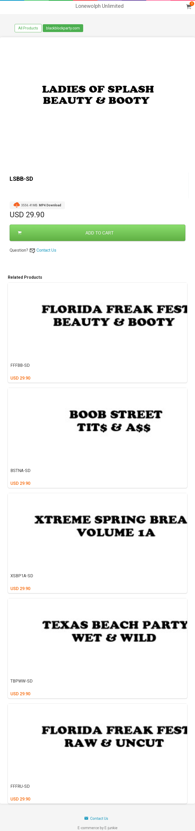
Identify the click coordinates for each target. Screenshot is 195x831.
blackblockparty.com (63, 28)
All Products (28, 28)
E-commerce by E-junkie (98, 828)
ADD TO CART (66, 232)
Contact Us (46, 250)
